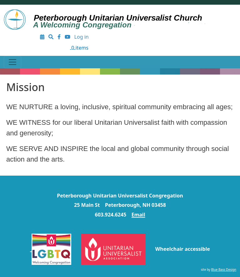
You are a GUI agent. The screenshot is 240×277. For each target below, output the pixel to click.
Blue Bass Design (223, 269)
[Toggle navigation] (12, 62)
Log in (81, 36)
